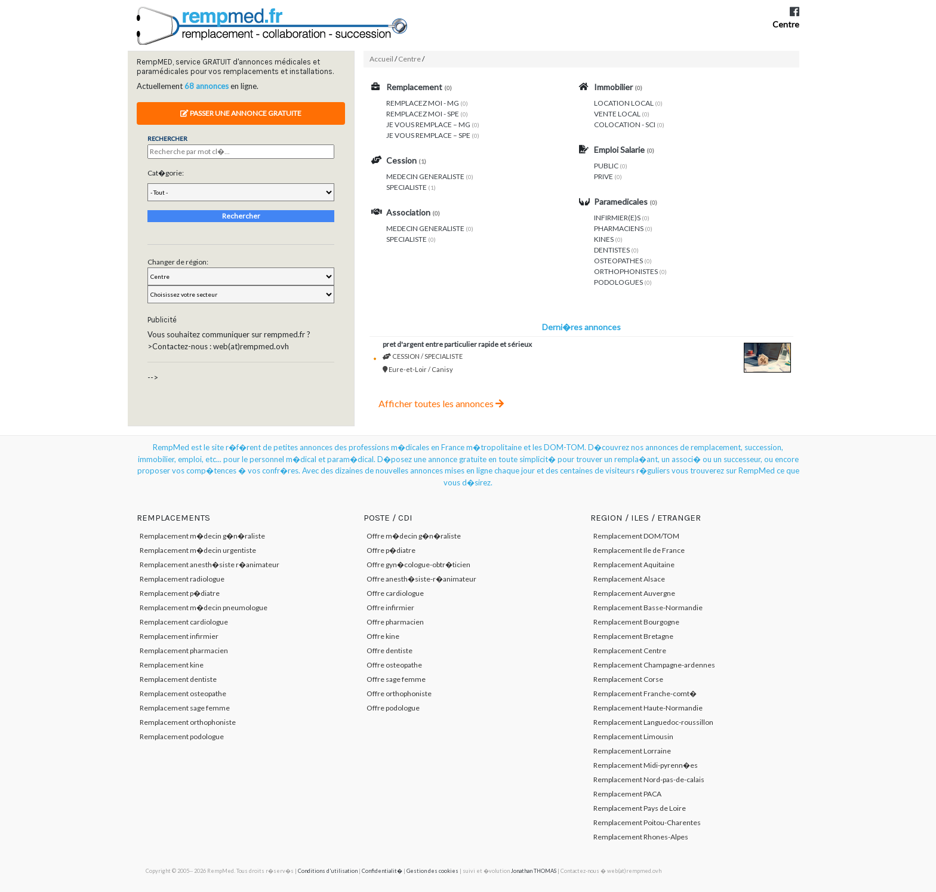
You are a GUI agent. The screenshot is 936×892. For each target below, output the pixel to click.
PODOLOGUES (618, 282)
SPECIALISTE (406, 187)
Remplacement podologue (182, 736)
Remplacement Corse (628, 679)
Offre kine (383, 636)
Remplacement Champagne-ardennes (654, 664)
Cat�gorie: (165, 172)
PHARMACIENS (619, 228)
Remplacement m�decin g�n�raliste (202, 535)
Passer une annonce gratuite (240, 113)
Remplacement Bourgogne (636, 621)
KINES (604, 239)
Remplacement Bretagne (633, 636)
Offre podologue (393, 707)
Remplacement (414, 87)
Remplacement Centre (629, 650)
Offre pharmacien (395, 621)
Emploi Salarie (619, 149)
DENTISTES (612, 249)
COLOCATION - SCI (624, 124)
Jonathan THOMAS (533, 871)
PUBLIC (606, 165)
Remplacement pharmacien (184, 650)
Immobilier (613, 87)
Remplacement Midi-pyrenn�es (645, 765)
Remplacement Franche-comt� (645, 693)
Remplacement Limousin (633, 736)
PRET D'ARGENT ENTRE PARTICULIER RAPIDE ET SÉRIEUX (457, 344)
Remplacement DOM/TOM (636, 535)
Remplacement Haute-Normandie (648, 707)
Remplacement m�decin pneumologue (203, 607)
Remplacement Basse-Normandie (648, 607)
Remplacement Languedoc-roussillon (653, 722)
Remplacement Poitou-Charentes (647, 822)
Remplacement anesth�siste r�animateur (209, 564)
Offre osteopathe (394, 664)
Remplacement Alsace (629, 578)
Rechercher (241, 215)
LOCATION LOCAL (624, 103)
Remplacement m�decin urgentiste (198, 550)
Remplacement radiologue (182, 578)
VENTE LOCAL (617, 113)
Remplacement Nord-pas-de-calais (648, 779)
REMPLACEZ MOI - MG (422, 103)
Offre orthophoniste (399, 693)
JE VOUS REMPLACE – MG (428, 124)
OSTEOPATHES (618, 260)
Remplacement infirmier (179, 636)
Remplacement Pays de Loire (639, 808)
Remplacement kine (172, 664)
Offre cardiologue (395, 593)
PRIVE (603, 176)
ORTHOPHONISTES (626, 271)
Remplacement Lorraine (632, 750)
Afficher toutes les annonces (441, 403)
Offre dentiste (389, 650)
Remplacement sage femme (185, 707)
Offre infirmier (390, 607)
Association (408, 212)
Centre (785, 24)
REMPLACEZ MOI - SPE (422, 113)
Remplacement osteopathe (183, 693)
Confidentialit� (382, 871)
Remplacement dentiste (178, 679)
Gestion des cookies (432, 871)
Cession (401, 160)
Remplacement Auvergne (634, 593)
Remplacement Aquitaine (634, 564)
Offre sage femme (396, 679)
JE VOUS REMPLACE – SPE (428, 135)
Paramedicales (621, 201)
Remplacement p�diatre (180, 593)
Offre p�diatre (391, 550)
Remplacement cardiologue (184, 621)
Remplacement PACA (627, 793)
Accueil (381, 58)
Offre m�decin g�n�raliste (414, 535)
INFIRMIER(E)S (617, 217)
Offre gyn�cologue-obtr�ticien (418, 564)
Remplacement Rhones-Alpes (640, 836)
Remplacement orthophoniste (188, 722)
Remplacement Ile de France (639, 550)
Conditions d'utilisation (328, 871)
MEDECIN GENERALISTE (425, 176)
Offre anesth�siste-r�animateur (421, 578)
